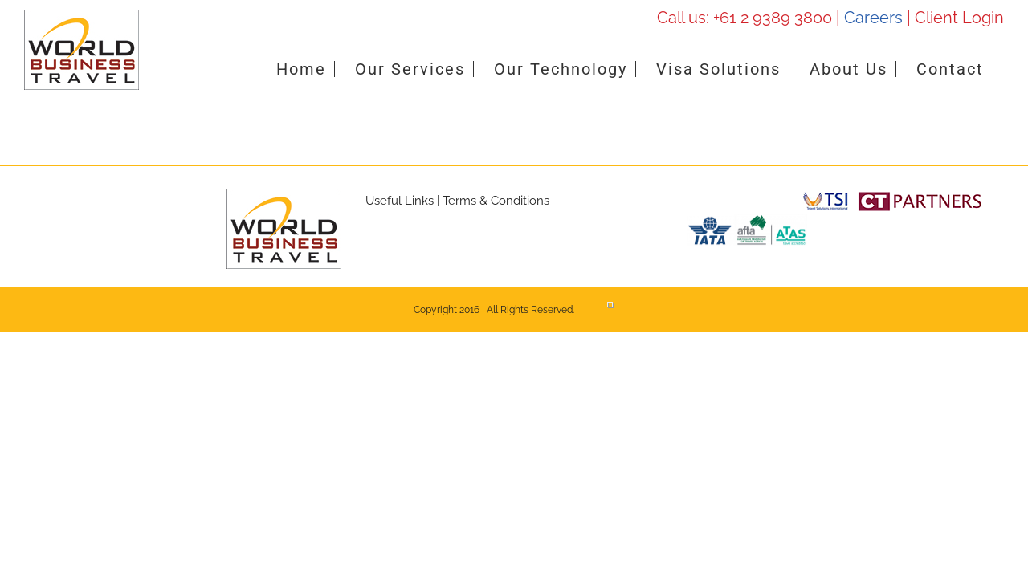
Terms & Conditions (496, 200)
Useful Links (399, 200)
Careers (873, 17)
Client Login (959, 17)
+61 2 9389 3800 (772, 17)
